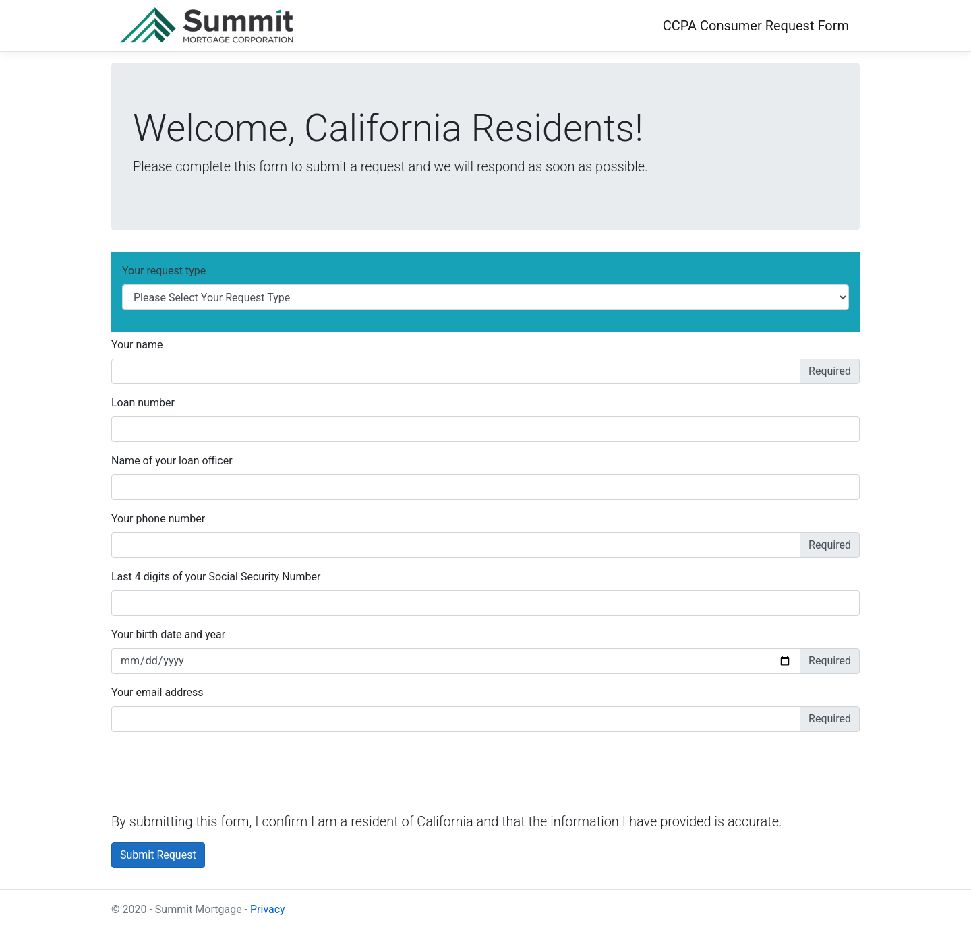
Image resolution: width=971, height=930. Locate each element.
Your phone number (158, 518)
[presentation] (213, 769)
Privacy (267, 909)
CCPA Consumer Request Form (756, 26)
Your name (137, 344)
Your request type (164, 270)
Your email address (157, 692)
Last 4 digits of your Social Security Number (215, 576)
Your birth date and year (168, 634)
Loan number (143, 402)
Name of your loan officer (172, 460)
